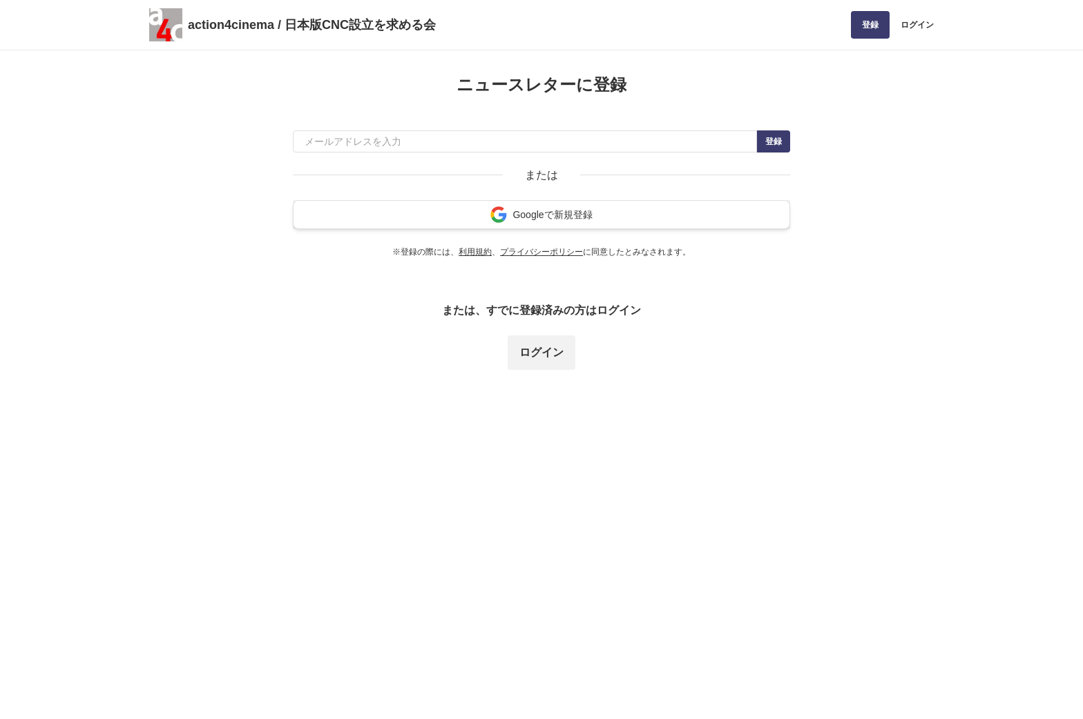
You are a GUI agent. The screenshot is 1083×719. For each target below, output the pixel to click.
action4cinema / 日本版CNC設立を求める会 (312, 25)
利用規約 (475, 252)
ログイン (917, 25)
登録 (870, 25)
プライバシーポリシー (541, 252)
